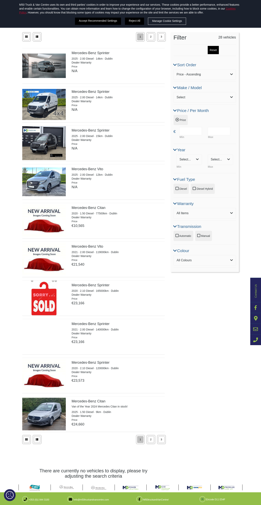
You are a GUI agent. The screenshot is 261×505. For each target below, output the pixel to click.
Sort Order (185, 65)
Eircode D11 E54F (212, 499)
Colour (181, 250)
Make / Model (188, 87)
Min (182, 137)
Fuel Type (184, 179)
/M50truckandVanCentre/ (152, 499)
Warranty (184, 203)
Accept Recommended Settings (98, 20)
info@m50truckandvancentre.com (88, 499)
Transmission (187, 226)
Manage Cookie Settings (167, 20)
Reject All (134, 20)
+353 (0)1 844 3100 (35, 499)
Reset (213, 50)
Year (179, 150)
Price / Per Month (191, 110)
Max (210, 137)
